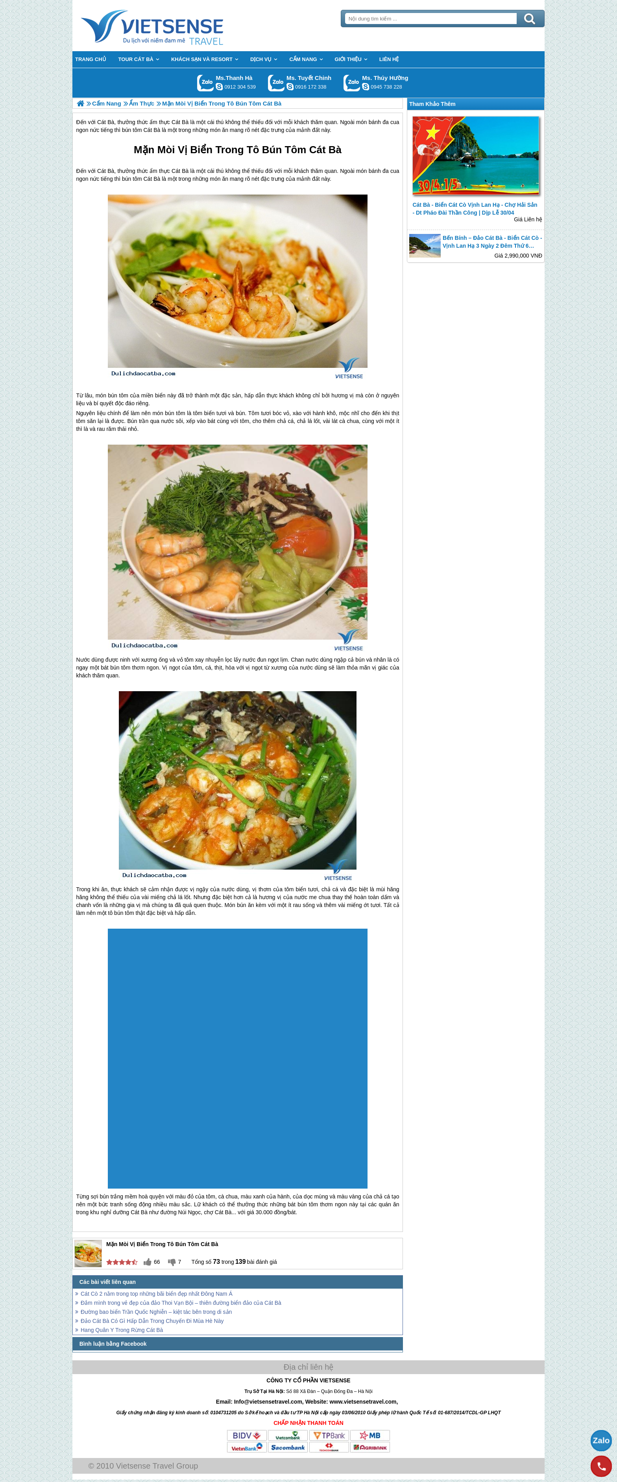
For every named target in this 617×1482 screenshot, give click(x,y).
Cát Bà (325, 150)
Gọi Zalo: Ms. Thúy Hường (352, 83)
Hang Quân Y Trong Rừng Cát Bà (122, 1330)
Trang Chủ (171, 25)
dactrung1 (365, 87)
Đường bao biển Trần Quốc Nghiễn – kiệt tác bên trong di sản (156, 1312)
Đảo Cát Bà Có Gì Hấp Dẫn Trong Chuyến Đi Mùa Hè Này (152, 1321)
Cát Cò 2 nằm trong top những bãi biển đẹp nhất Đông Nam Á (157, 1294)
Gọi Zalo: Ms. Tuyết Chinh (276, 83)
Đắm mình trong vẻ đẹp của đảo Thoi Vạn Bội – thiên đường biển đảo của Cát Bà (181, 1303)
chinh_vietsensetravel (290, 87)
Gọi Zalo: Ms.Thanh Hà (205, 83)
